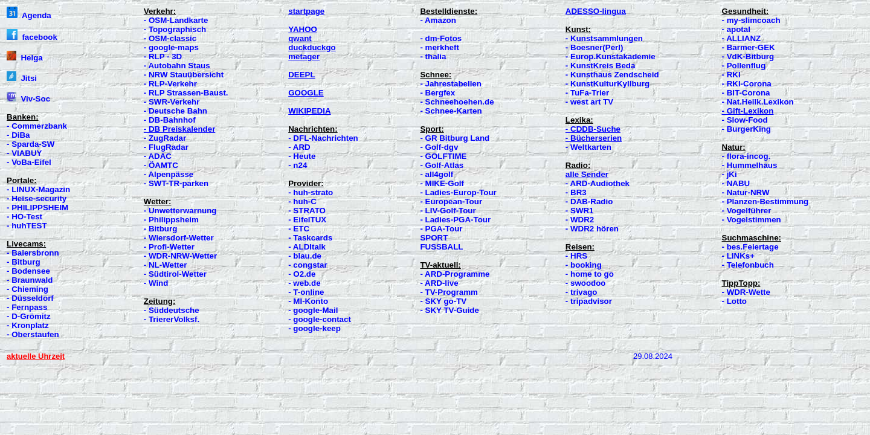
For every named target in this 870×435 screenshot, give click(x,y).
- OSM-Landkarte (176, 20)
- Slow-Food (745, 119)
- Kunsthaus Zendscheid (612, 74)
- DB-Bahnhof (170, 119)
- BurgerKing (746, 129)
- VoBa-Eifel (29, 162)
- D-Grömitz (29, 316)
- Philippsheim (171, 219)
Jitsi (22, 78)
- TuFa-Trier (587, 92)
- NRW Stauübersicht (184, 74)
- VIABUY (24, 153)
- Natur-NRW (746, 192)
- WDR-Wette (746, 292)
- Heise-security (36, 198)
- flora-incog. (746, 156)
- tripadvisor (589, 301)
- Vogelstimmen (751, 219)
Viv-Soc (28, 98)
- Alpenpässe (168, 174)
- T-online (306, 292)
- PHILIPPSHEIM (37, 207)
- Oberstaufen (33, 334)
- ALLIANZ (741, 38)
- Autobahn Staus (177, 65)
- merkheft (439, 47)
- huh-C (302, 201)
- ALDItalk (307, 246)
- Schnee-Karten (451, 110)
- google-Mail (313, 310)
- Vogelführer (747, 210)
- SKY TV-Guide (449, 310)
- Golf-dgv (439, 147)
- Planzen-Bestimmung (765, 201)
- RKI (731, 74)
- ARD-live (439, 283)
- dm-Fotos (441, 38)
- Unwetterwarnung (180, 210)
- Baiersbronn (33, 252)
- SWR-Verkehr (172, 101)
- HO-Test (24, 216)
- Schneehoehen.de (457, 101)
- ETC (298, 228)
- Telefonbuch (748, 264)
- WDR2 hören (592, 228)
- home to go (590, 274)
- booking (584, 264)
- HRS (576, 255)
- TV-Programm (449, 292)
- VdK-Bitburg (748, 56)
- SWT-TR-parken (176, 183)
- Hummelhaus (750, 165)
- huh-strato (310, 192)
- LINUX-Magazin (38, 189)
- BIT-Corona (746, 92)
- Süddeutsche (171, 310)
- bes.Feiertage (750, 246)
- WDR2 (580, 219)
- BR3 (576, 192)
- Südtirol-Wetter (175, 274)
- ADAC (158, 156)
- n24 (297, 165)
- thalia (433, 56)
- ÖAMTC (161, 165)
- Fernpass (27, 307)
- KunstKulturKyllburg (607, 83)
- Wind (156, 283)
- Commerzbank (37, 125)
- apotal (736, 29)
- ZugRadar (165, 138)
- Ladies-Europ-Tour (458, 192)
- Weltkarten (588, 147)
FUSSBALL (441, 246)
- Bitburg (23, 261)
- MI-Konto (308, 301)
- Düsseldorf (30, 298)
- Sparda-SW (30, 144)
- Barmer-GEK (748, 47)
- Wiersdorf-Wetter (179, 237)
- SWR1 (580, 210)
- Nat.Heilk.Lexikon (758, 101)
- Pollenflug (744, 65)
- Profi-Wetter (169, 246)
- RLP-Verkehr (170, 83)
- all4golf (436, 174)
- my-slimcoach (751, 20)
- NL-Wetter (165, 264)
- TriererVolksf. (171, 319)
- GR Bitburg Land (454, 138)
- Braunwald (30, 280)
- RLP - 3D (163, 56)
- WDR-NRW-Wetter (180, 255)
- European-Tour (451, 201)
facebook (32, 37)
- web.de (304, 283)
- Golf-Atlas (441, 165)
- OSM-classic (170, 38)
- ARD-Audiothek (598, 183)
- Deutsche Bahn (175, 110)
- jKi (729, 174)
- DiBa (18, 135)
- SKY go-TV (443, 301)
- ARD (299, 147)
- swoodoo (586, 283)
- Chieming (27, 289)
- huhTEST (27, 225)
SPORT (434, 237)
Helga (25, 57)
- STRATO (307, 210)
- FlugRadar (166, 147)
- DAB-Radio (589, 201)
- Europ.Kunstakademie (611, 56)
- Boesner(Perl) (595, 47)
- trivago (582, 292)
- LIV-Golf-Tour (447, 210)
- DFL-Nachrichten (323, 138)
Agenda (29, 15)
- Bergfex (437, 92)
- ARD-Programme (454, 274)
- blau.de (304, 255)
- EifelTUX (307, 219)
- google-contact (319, 319)
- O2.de (301, 274)
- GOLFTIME (443, 156)
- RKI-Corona (747, 83)
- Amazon (438, 20)
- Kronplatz (28, 325)
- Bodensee (28, 271)
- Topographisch (175, 29)
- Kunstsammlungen (604, 38)
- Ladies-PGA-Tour (455, 219)
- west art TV (589, 101)
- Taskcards (310, 237)
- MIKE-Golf (442, 183)
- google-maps (171, 47)
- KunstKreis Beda (601, 65)
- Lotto (734, 301)
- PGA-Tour (441, 228)
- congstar (307, 264)
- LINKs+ (738, 255)
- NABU (736, 183)
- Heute (301, 156)
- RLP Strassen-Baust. (186, 92)
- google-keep (314, 328)
